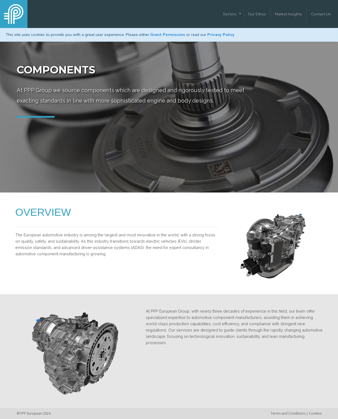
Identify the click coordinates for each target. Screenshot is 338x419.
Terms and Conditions (288, 413)
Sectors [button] (230, 14)
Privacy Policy (220, 34)
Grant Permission (167, 34)
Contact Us (321, 14)
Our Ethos (257, 14)
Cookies (315, 413)
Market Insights (288, 14)
